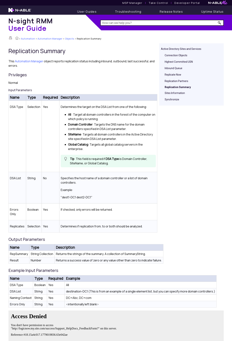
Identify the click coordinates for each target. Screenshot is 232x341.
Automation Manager (50, 38)
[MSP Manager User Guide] (132, 3)
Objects (69, 38)
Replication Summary (178, 87)
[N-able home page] (19, 12)
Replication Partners (176, 81)
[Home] (30, 25)
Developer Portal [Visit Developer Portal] (187, 3)
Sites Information (175, 93)
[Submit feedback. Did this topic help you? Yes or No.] (64, 325)
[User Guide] (87, 12)
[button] (219, 23)
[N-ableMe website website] (217, 3)
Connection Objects (176, 55)
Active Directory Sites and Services (181, 48)
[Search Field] (162, 23)
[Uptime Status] (212, 12)
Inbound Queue (173, 68)
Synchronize (172, 99)
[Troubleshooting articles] (128, 12)
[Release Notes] (171, 12)
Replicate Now (173, 74)
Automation (28, 38)
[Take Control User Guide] (158, 3)
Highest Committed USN (179, 61)
